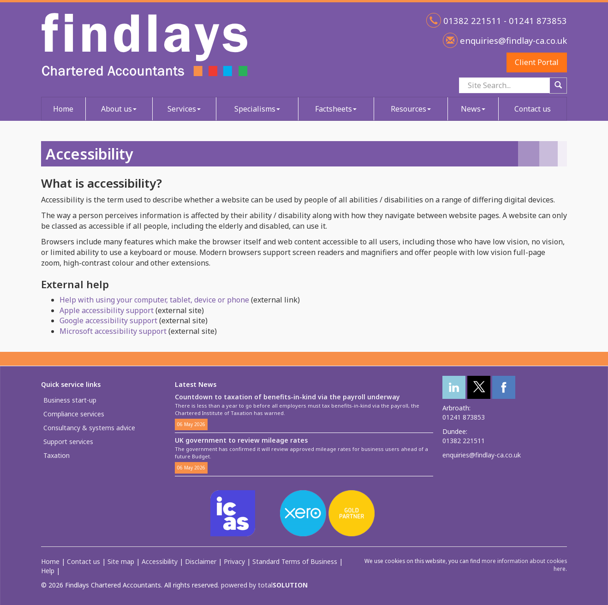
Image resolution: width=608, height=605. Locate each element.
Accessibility (160, 561)
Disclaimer (200, 561)
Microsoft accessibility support (113, 331)
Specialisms (257, 109)
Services (184, 109)
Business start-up (69, 400)
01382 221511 (463, 440)
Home (63, 109)
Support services (68, 441)
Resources (411, 109)
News (473, 109)
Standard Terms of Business (294, 561)
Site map (120, 561)
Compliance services (73, 413)
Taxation (56, 455)
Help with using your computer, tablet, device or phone (154, 300)
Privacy (234, 561)
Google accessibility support (108, 320)
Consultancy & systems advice (89, 427)
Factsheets (336, 109)
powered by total (264, 585)
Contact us (532, 109)
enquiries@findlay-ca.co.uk (512, 40)
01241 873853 (463, 417)
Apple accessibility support (107, 310)
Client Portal (537, 62)
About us (119, 109)
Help (47, 570)
